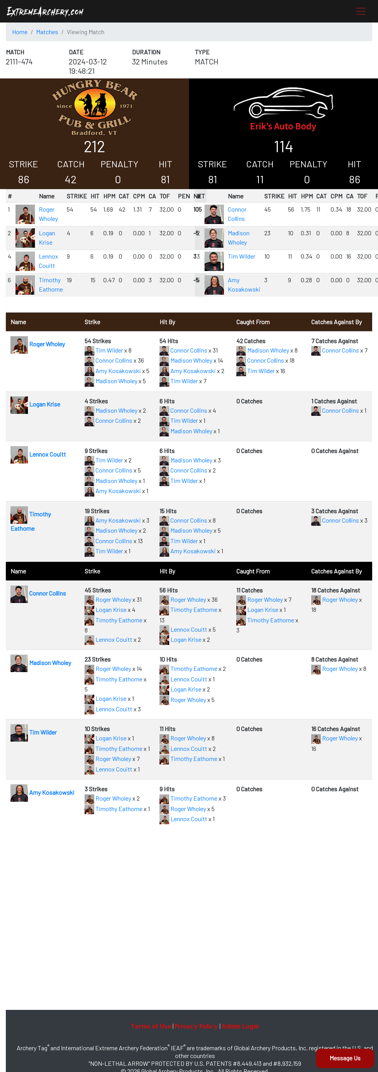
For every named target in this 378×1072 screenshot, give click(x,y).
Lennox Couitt (38, 454)
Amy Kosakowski (113, 370)
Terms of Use (151, 1026)
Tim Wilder (241, 256)
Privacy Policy (196, 1026)
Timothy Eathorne (113, 620)
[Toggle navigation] (361, 11)
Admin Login (240, 1026)
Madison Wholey (111, 380)
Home (20, 31)
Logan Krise (35, 404)
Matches (47, 31)
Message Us (345, 1058)
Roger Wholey (37, 343)
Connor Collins (108, 360)
